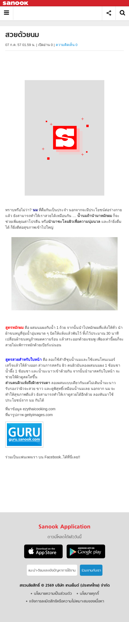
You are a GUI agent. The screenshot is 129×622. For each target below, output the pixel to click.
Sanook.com (16, 3)
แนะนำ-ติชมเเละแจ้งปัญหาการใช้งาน (52, 570)
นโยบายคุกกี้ (89, 594)
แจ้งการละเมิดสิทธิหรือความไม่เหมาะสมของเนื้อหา (66, 601)
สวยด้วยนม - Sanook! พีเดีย (59, 13)
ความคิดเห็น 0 (67, 45)
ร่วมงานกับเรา (91, 570)
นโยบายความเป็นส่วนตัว (53, 594)
